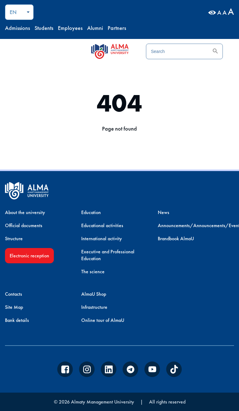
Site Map (14, 307)
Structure (14, 238)
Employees (70, 27)
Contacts (13, 294)
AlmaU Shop (93, 294)
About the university (25, 212)
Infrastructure (94, 307)
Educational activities (102, 225)
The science (93, 271)
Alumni (95, 27)
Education (91, 212)
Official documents (23, 225)
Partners (117, 27)
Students (44, 27)
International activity (101, 238)
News (163, 212)
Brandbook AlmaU (176, 238)
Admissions (17, 27)
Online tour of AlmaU (102, 320)
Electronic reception (29, 255)
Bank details (17, 320)
